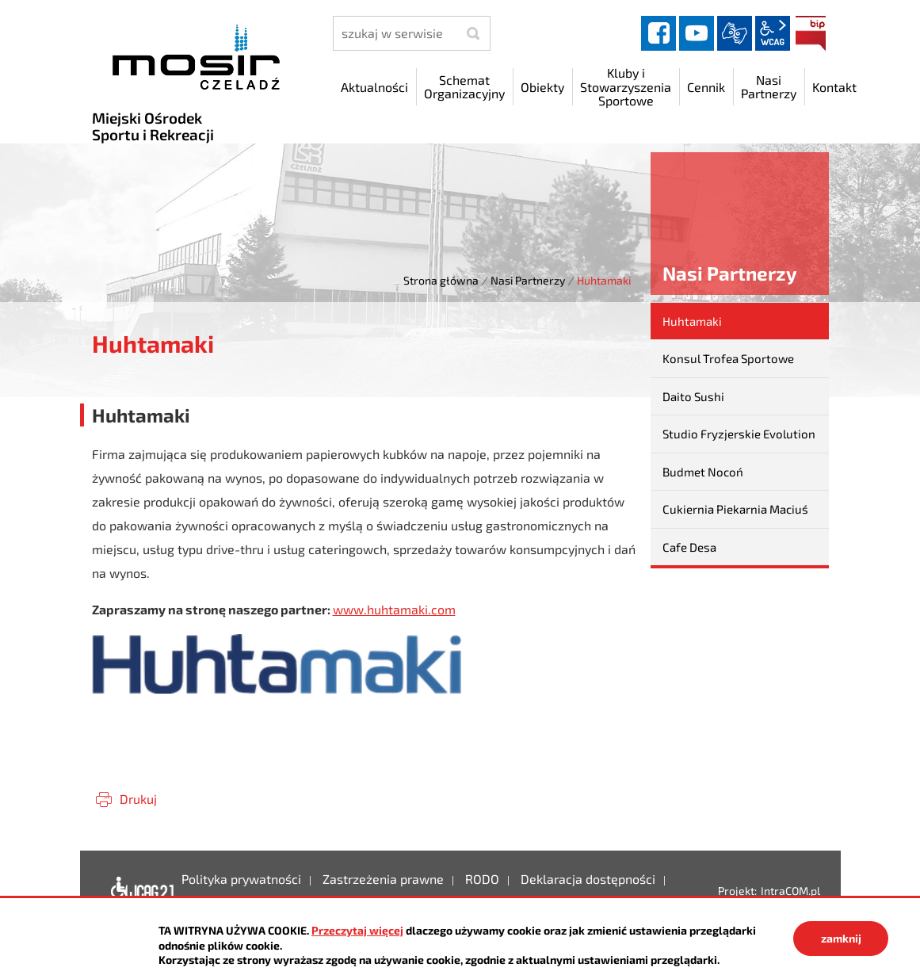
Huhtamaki (692, 321)
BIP (810, 33)
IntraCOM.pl (790, 891)
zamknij (841, 938)
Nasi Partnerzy (528, 280)
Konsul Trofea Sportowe (728, 358)
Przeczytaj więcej (357, 930)
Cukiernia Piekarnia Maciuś (735, 509)
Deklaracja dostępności (138, 891)
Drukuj (138, 798)
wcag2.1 (772, 33)
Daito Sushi (693, 396)
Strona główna (441, 280)
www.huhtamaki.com (394, 609)
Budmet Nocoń (702, 472)
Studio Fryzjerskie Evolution (738, 433)
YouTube (696, 33)
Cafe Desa (689, 547)
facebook (658, 33)
